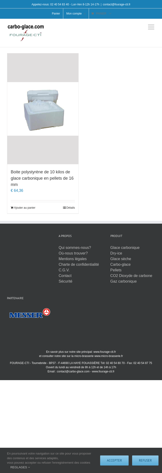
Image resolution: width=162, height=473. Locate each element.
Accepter (114, 460)
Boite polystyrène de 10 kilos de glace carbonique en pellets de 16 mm (42, 178)
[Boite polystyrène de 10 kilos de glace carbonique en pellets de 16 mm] (42, 108)
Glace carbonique (125, 248)
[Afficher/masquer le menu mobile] (151, 27)
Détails (70, 207)
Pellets (116, 270)
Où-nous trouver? (73, 253)
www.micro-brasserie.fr (108, 356)
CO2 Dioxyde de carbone (131, 276)
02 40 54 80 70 (115, 363)
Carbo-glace (120, 264)
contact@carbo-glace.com (73, 371)
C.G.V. (64, 270)
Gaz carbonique (123, 281)
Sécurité (65, 281)
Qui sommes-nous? (75, 248)
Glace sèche (120, 259)
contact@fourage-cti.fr (116, 4)
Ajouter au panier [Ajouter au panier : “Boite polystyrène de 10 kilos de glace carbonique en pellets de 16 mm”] (24, 207)
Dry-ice (116, 253)
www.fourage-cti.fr (104, 351)
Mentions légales (73, 259)
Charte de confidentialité (79, 264)
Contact (65, 276)
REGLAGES (20, 467)
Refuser (145, 460)
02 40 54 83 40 (59, 4)
